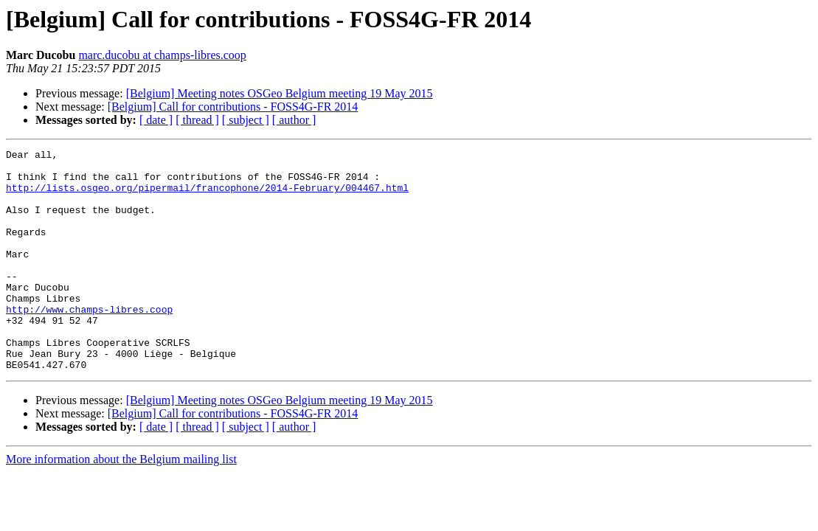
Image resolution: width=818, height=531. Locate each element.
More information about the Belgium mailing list (121, 503)
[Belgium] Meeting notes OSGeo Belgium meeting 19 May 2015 (279, 93)
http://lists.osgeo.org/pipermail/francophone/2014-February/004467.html (207, 196)
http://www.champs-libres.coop (89, 342)
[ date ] (156, 120)
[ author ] (294, 120)
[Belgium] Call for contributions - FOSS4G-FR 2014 (233, 106)
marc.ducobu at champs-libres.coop (162, 55)
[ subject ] (245, 120)
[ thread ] (197, 120)
